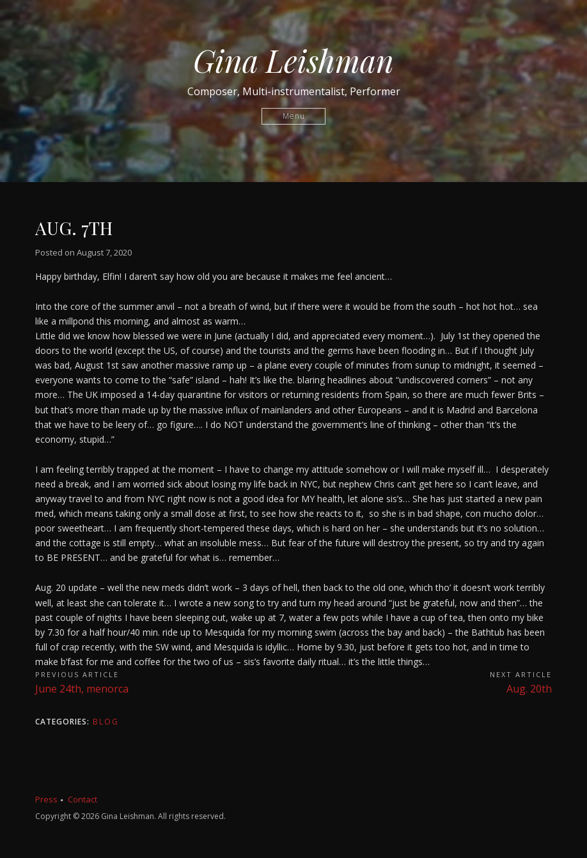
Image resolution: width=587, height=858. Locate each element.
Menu (294, 116)
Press (46, 799)
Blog (106, 721)
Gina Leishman (293, 60)
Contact (82, 799)
